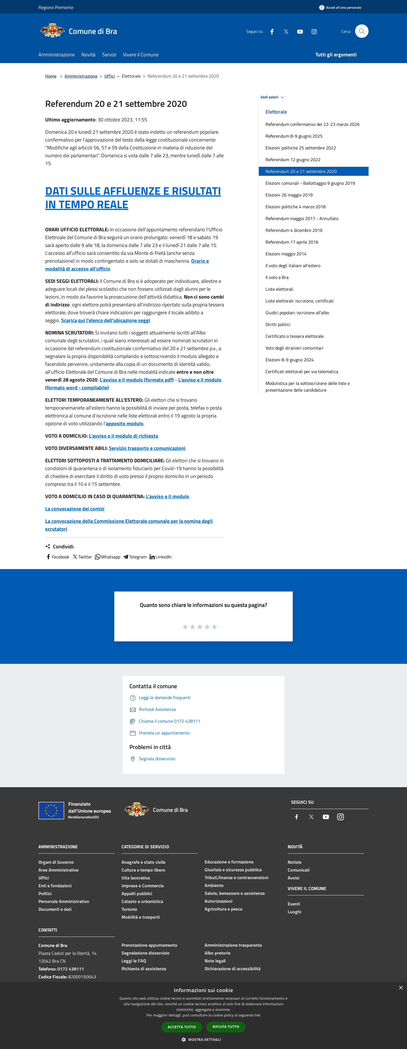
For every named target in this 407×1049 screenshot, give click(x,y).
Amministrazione (81, 76)
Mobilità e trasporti (141, 917)
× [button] (401, 988)
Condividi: (59, 547)
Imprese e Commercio (143, 885)
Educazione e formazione (229, 861)
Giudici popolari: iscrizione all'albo (297, 312)
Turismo (129, 909)
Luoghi (294, 911)
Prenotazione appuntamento (149, 945)
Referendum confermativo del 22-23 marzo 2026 (313, 124)
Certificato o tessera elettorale (295, 336)
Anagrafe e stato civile (143, 862)
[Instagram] (311, 31)
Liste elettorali (279, 289)
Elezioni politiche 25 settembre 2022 (301, 147)
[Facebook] (269, 31)
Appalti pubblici (137, 893)
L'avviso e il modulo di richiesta (123, 436)
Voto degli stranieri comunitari (294, 348)
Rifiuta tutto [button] (226, 1026)
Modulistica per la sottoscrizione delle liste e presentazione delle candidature (308, 386)
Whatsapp (107, 556)
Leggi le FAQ (134, 960)
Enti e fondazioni (55, 885)
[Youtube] (297, 31)
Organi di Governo (56, 862)
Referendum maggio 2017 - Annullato (302, 218)
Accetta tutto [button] (182, 1027)
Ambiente (214, 885)
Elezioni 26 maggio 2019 (289, 194)
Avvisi (293, 877)
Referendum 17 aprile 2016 (292, 242)
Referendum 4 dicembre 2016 (294, 230)
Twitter (82, 556)
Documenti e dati (55, 909)
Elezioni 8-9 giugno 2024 (290, 359)
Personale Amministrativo (63, 901)
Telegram (134, 556)
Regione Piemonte (55, 7)
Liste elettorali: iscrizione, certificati (300, 300)
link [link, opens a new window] (257, 1015)
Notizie (294, 862)
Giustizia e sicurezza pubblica (233, 869)
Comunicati (299, 870)
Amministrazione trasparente (233, 945)
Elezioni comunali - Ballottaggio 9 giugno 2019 (310, 183)
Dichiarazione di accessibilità (232, 968)
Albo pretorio (218, 952)
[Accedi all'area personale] (340, 7)
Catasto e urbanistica (142, 901)
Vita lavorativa (136, 877)
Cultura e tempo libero (143, 870)
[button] (203, 1039)
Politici (45, 893)
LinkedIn (160, 556)
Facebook (57, 556)
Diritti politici (278, 324)
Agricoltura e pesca (223, 908)
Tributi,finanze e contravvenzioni (236, 877)
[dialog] (203, 1015)
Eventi (294, 903)
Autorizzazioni (218, 901)
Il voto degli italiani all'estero (293, 265)
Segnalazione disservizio (146, 952)
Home (50, 76)
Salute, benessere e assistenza (235, 893)
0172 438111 (71, 968)
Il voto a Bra (277, 277)
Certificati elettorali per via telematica (302, 371)
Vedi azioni (273, 97)
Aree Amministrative (58, 870)
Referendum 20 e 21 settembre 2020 (301, 171)
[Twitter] (283, 31)
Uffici (109, 76)
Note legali (215, 960)
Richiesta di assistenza (144, 968)
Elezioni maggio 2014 (286, 253)
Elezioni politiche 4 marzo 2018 (296, 206)
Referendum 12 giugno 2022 (293, 159)
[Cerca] (362, 31)
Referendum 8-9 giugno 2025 (294, 136)
